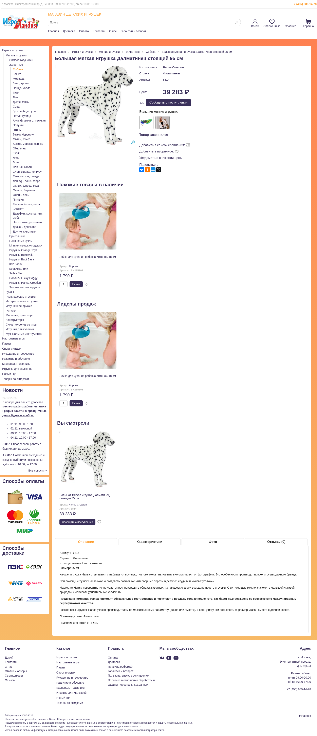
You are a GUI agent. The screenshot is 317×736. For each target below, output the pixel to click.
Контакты (99, 31)
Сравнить (291, 23)
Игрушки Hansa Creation (25, 282)
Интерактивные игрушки (22, 301)
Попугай (18, 125)
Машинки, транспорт (19, 315)
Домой (9, 657)
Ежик (16, 153)
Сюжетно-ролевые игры (21, 324)
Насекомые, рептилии (27, 222)
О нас (113, 31)
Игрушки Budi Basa (21, 259)
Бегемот (18, 208)
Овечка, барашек (24, 190)
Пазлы (6, 343)
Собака (18, 69)
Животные (16, 64)
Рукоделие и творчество (18, 353)
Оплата (84, 31)
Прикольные (17, 236)
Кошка (17, 74)
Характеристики (149, 542)
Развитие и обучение (16, 358)
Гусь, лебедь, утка (25, 111)
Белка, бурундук (23, 134)
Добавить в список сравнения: (162, 145)
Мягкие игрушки (16, 55)
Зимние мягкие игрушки (24, 287)
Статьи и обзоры (16, 671)
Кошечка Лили (18, 268)
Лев (15, 97)
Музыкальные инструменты (24, 333)
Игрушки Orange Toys (23, 250)
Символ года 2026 (21, 60)
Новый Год (9, 373)
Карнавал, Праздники (16, 363)
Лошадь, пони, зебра (26, 181)
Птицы (17, 129)
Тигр (16, 92)
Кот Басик (15, 264)
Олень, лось (21, 195)
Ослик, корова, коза (26, 185)
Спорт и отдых (11, 348)
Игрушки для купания (20, 329)
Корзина (308, 23)
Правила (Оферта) (120, 666)
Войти (255, 23)
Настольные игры (13, 338)
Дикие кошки (21, 102)
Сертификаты (14, 675)
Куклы (10, 292)
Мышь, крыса (22, 139)
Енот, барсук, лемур (26, 176)
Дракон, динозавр (24, 226)
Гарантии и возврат (133, 31)
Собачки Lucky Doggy (23, 278)
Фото (213, 542)
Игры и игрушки (12, 50)
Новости (12, 390)
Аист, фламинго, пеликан (29, 120)
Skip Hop (74, 266)
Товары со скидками (15, 379)
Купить (76, 284)
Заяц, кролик (21, 83)
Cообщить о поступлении (168, 102)
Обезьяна (19, 148)
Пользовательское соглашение (128, 675)
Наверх (305, 715)
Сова (16, 106)
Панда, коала (22, 88)
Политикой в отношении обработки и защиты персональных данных (153, 722)
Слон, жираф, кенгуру (27, 171)
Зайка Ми (15, 273)
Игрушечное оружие (19, 306)
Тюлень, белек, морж (27, 204)
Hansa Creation (173, 67)
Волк (16, 162)
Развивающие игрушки (21, 296)
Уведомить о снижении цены (160, 158)
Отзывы (10, 680)
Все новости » (37, 470)
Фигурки (11, 310)
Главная (53, 31)
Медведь (19, 78)
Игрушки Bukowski (21, 254)
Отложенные (271, 23)
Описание (86, 542)
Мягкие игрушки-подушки (25, 245)
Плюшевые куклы (21, 240)
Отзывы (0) (276, 542)
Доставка (69, 31)
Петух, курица (22, 115)
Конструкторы (15, 319)
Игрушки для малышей (17, 368)
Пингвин (18, 199)
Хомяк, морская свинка (28, 143)
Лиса (16, 157)
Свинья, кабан (22, 167)
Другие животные (24, 231)
